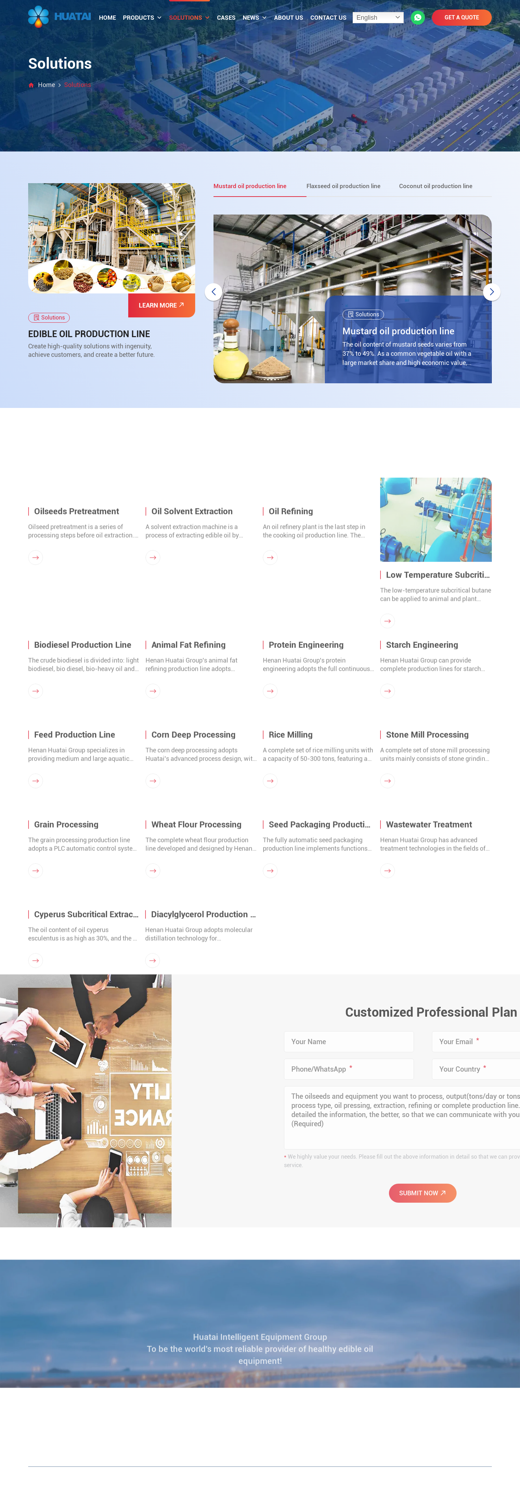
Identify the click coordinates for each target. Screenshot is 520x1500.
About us (288, 17)
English (367, 17)
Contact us (328, 17)
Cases (226, 17)
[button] (492, 292)
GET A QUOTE (462, 17)
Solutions (189, 17)
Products (142, 17)
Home (107, 17)
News (255, 17)
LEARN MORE (162, 305)
